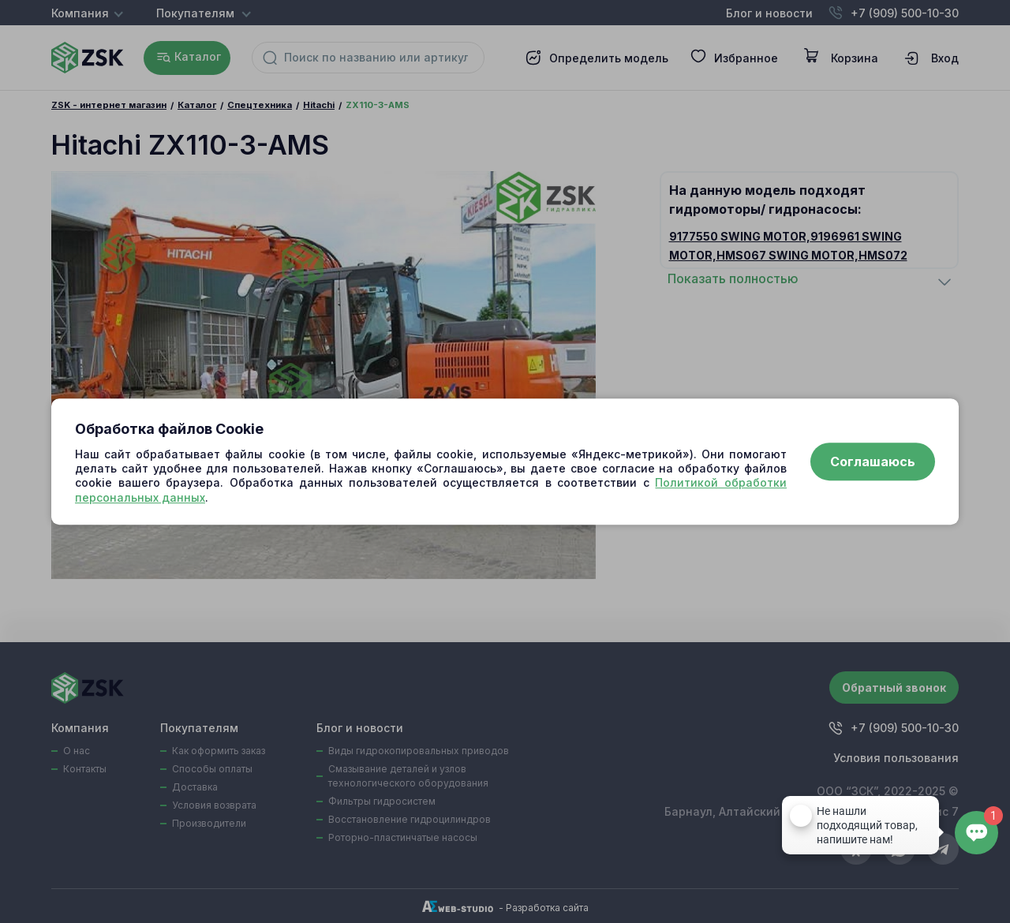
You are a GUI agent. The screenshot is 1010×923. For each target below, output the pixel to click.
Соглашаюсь (872, 461)
